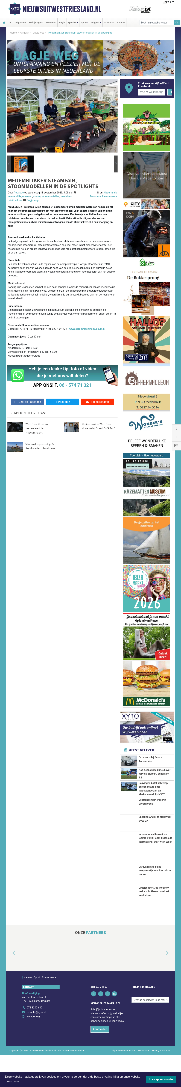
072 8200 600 (34, 1039)
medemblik (14, 196)
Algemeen (20, 22)
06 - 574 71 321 (75, 385)
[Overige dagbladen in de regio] (150, 1032)
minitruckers (15, 200)
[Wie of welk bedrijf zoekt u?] (151, 92)
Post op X (62, 402)
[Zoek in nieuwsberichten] (156, 22)
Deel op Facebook (27, 402)
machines (66, 196)
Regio (62, 22)
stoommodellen (51, 196)
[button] (9, 164)
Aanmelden (100, 1061)
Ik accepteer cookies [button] (161, 1079)
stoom (37, 196)
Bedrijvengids (36, 22)
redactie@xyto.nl (36, 1044)
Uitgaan (24, 32)
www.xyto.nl (33, 1048)
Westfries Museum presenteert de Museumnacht (36, 428)
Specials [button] (72, 22)
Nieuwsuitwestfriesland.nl (62, 9)
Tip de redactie (97, 402)
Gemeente (51, 22)
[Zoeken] (177, 22)
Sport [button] (84, 22)
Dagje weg (39, 32)
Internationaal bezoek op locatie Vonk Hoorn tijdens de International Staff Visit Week (155, 870)
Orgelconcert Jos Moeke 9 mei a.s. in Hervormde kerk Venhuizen (154, 923)
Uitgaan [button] (95, 22)
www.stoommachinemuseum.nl (87, 328)
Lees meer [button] (12, 1081)
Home (13, 32)
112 (10, 22)
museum (27, 196)
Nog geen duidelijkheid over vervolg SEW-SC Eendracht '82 (154, 774)
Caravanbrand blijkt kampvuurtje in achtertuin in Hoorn (155, 902)
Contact (121, 22)
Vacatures (109, 22)
